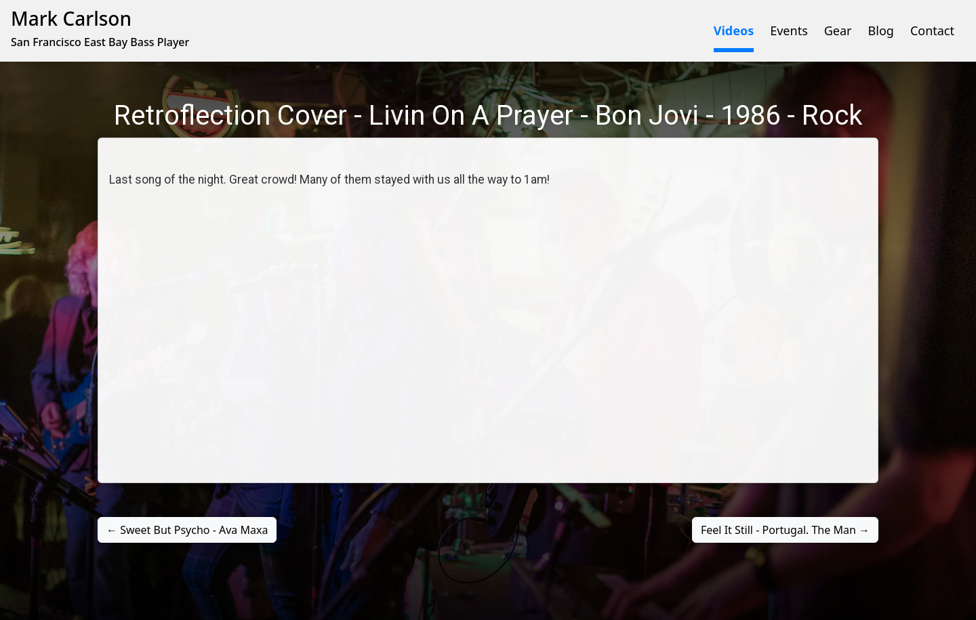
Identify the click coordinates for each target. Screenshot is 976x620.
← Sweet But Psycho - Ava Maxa (187, 529)
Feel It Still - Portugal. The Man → (785, 529)
